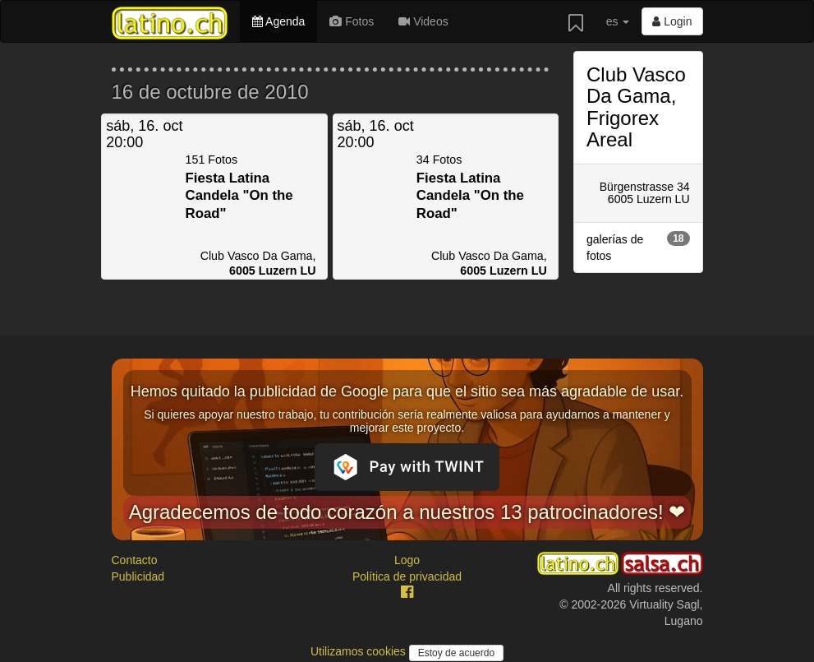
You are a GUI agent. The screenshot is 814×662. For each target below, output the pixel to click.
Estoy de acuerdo (456, 653)
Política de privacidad (407, 576)
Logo (407, 560)
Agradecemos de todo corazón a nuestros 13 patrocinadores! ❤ (407, 512)
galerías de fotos (638, 246)
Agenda (278, 21)
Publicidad (138, 576)
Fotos (351, 21)
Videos (423, 21)
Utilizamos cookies (359, 651)
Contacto (135, 560)
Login (672, 21)
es (618, 21)
